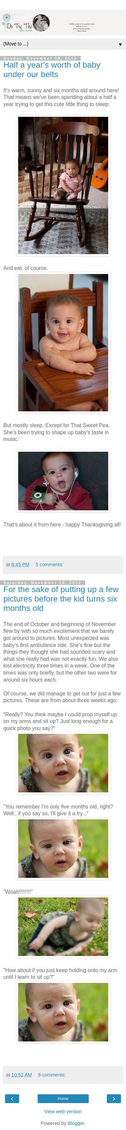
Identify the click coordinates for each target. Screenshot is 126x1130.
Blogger (76, 1123)
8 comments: (52, 1074)
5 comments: (49, 564)
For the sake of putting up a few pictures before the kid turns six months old (61, 599)
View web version (63, 1111)
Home (62, 1098)
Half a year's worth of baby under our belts (51, 69)
